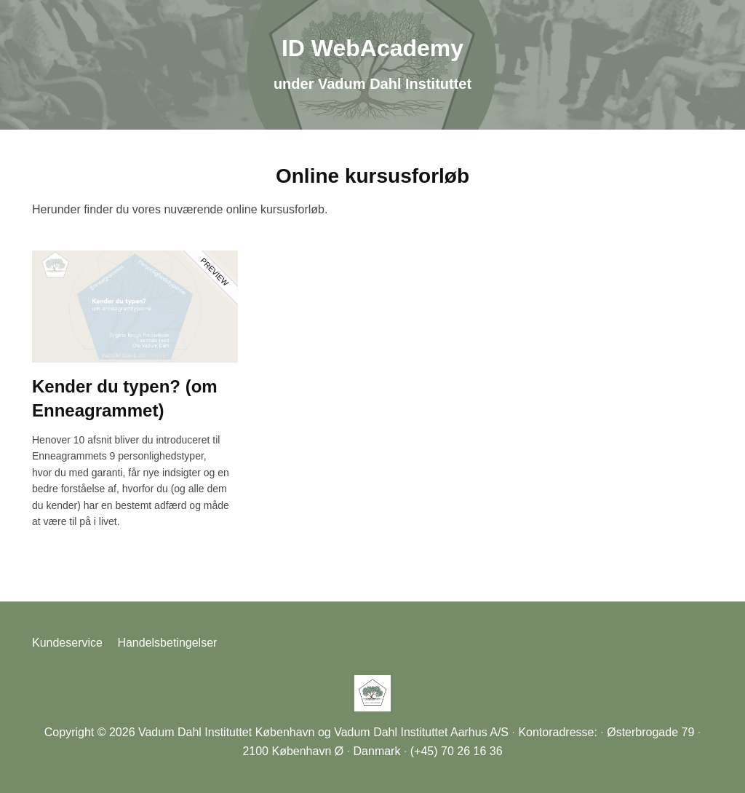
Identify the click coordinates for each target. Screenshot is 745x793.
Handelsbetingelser (167, 642)
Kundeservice (67, 642)
